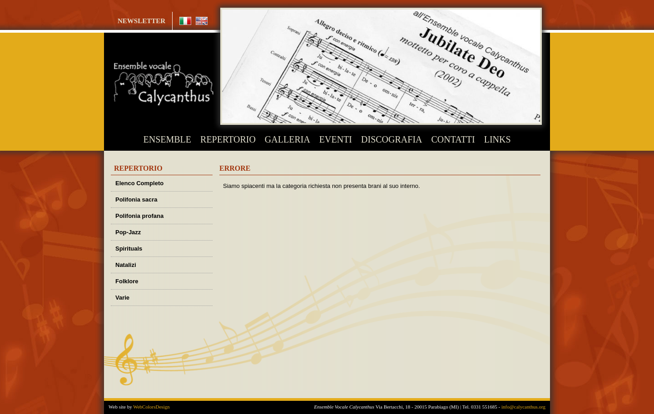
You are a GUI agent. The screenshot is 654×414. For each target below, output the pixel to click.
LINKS (497, 139)
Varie (122, 297)
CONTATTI (453, 139)
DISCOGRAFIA (391, 139)
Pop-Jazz (128, 232)
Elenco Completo (139, 183)
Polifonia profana (139, 215)
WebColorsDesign (151, 406)
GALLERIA (287, 139)
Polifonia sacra (136, 199)
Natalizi (125, 264)
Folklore (127, 281)
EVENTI (335, 139)
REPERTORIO (228, 139)
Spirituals (128, 248)
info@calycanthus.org (523, 406)
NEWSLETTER (141, 21)
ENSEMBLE (168, 139)
